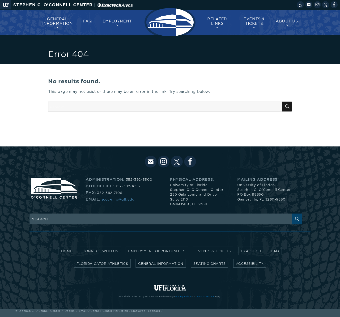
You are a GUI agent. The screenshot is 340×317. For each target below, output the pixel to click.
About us (287, 21)
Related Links (217, 21)
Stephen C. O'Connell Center (53, 4)
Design (70, 310)
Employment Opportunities (156, 251)
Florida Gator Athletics (102, 264)
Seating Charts (209, 264)
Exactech (251, 251)
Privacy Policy (183, 297)
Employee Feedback (145, 310)
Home (66, 251)
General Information (57, 21)
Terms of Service (205, 297)
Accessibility (250, 264)
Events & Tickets (254, 21)
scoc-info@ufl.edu (118, 199)
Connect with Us (100, 251)
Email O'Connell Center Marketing (103, 310)
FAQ (87, 21)
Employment (117, 21)
